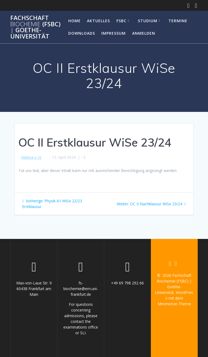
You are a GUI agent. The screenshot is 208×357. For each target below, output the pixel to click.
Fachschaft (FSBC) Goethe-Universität (35, 27)
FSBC (121, 20)
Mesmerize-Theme (174, 303)
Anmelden (143, 33)
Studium (147, 20)
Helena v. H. (31, 157)
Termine (177, 20)
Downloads (81, 33)
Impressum (113, 33)
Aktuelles (98, 20)
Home (74, 20)
